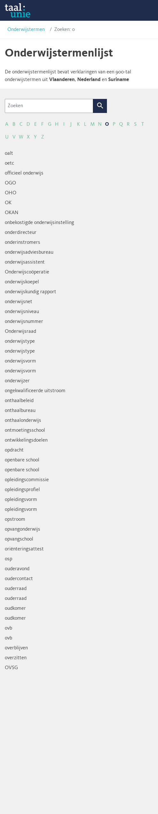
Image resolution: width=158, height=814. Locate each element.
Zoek (100, 106)
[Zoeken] (49, 106)
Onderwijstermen (26, 29)
